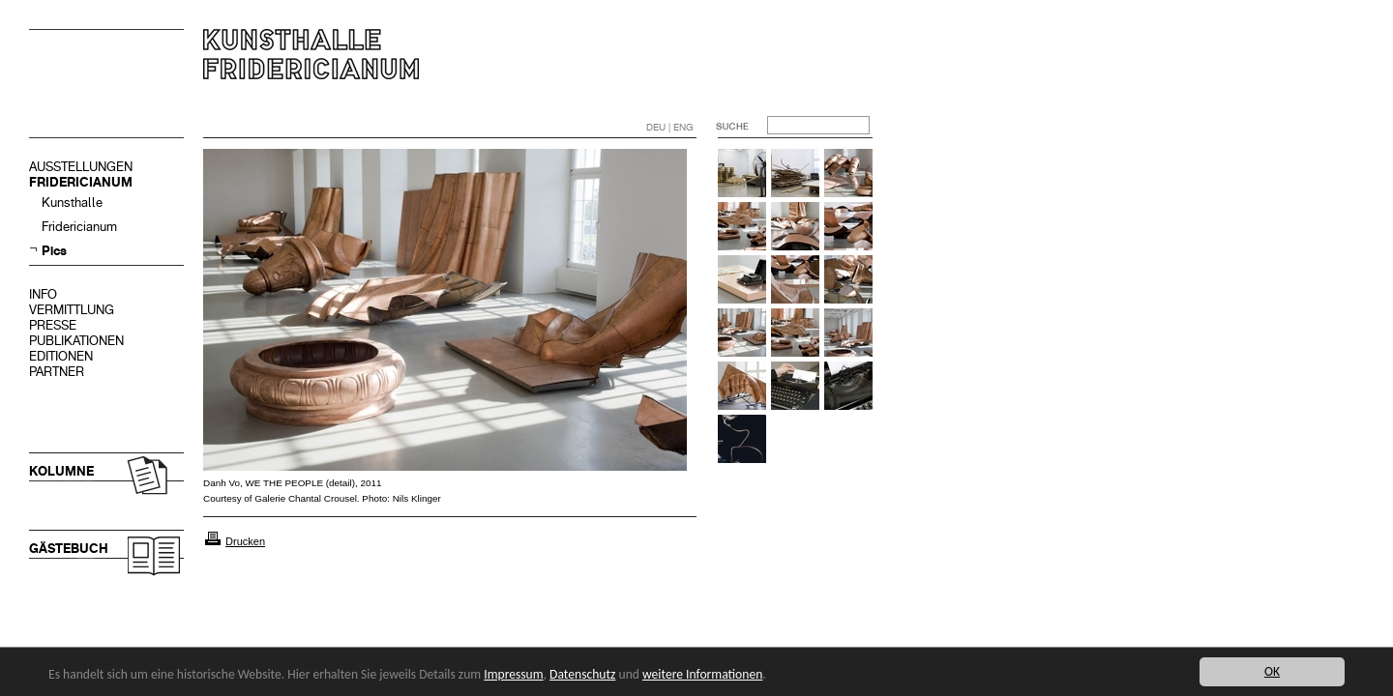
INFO (43, 294)
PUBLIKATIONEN (76, 341)
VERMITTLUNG (71, 310)
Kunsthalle (72, 202)
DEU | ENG (670, 127)
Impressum (513, 674)
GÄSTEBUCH (68, 548)
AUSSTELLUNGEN (81, 167)
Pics (54, 251)
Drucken (245, 541)
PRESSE (52, 325)
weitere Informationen (702, 674)
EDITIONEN (61, 356)
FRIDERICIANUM (81, 182)
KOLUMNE (61, 471)
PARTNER (56, 371)
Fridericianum (79, 226)
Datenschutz (582, 674)
